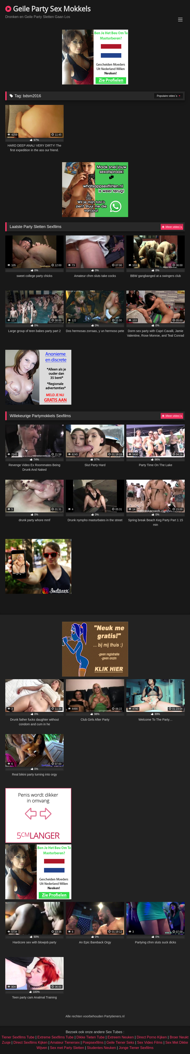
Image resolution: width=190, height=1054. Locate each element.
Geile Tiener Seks (120, 1042)
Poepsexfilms (93, 1042)
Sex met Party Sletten (67, 1048)
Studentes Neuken (101, 1048)
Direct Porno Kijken (152, 1037)
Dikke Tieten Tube (90, 1037)
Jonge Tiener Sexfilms (136, 1048)
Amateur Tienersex (65, 1042)
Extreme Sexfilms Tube (55, 1037)
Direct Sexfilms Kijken (30, 1042)
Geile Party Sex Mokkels (47, 8)
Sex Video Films (149, 1042)
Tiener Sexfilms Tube (18, 1037)
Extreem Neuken (120, 1037)
